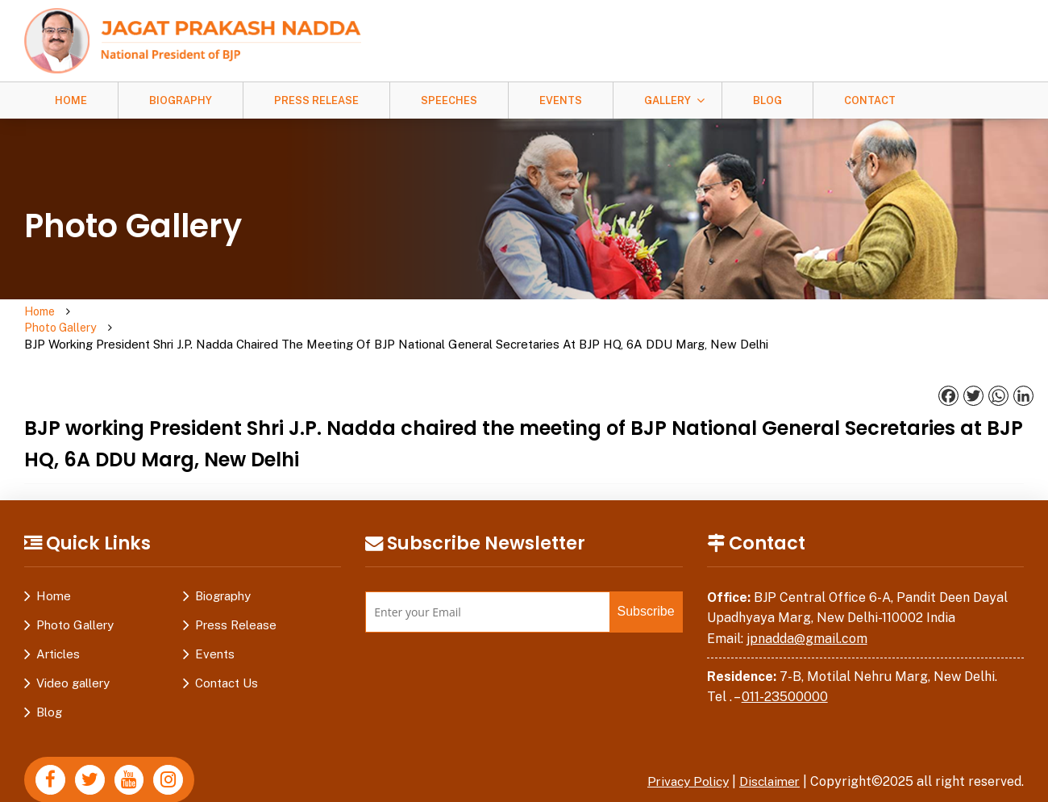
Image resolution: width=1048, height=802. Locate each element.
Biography (180, 100)
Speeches (449, 100)
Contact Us (226, 651)
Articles (58, 622)
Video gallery (73, 651)
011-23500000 (785, 664)
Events (560, 100)
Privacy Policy (681, 749)
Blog (767, 100)
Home (71, 100)
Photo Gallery (121, 312)
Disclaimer (767, 749)
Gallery (667, 100)
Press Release (316, 100)
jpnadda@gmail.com (806, 606)
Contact (870, 100)
